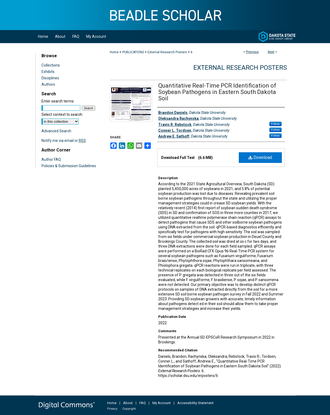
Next (271, 52)
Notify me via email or (63, 140)
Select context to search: (62, 114)
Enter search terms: (57, 101)
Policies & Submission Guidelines (68, 166)
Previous (252, 52)
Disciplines (50, 78)
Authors (48, 84)
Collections (50, 65)
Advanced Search (56, 131)
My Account (161, 403)
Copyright (129, 408)
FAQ (142, 403)
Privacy (112, 408)
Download (260, 157)
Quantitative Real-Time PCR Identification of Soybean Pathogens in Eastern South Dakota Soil (217, 92)
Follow (275, 123)
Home (114, 52)
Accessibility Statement (195, 403)
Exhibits (48, 71)
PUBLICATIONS (133, 52)
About (128, 403)
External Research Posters (167, 52)
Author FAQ (51, 159)
